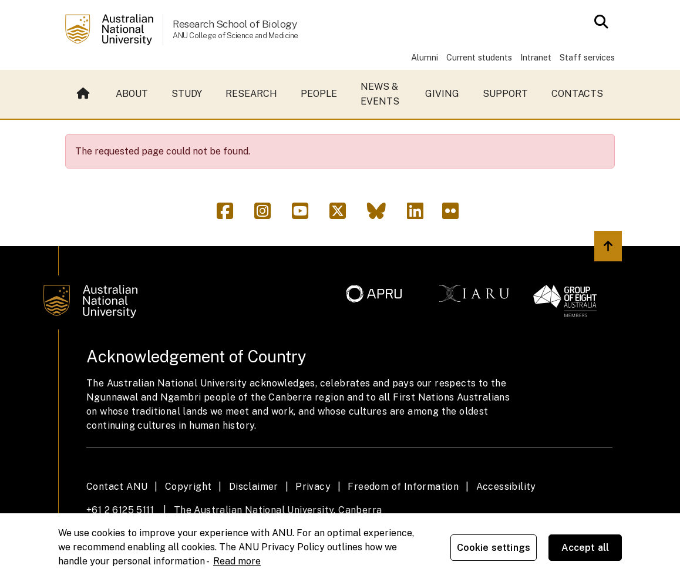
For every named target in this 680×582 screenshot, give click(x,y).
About (132, 93)
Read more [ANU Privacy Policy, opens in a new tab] (237, 561)
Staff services (587, 57)
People (319, 93)
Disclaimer (253, 486)
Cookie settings (493, 547)
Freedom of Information (403, 486)
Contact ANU (116, 486)
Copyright (188, 486)
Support (505, 93)
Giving (442, 93)
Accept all (585, 547)
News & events (380, 94)
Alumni (424, 57)
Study (186, 93)
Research (251, 93)
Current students (479, 57)
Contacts (577, 93)
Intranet (535, 57)
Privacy (313, 486)
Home (83, 94)
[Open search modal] (598, 21)
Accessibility (506, 486)
